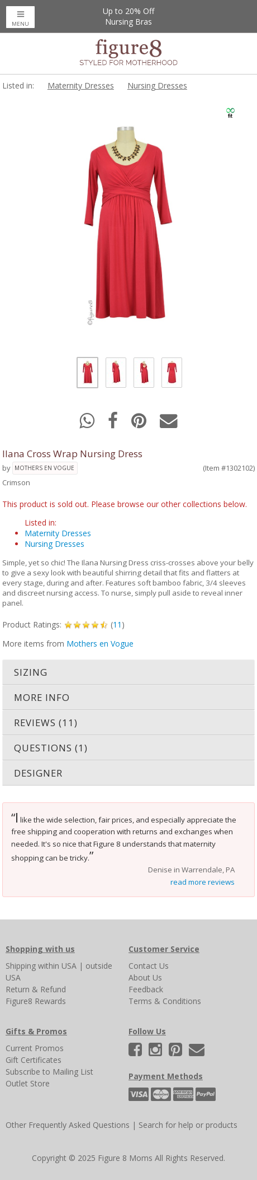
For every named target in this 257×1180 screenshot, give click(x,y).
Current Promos (35, 1048)
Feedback (145, 989)
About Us (145, 977)
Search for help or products (188, 1124)
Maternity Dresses (80, 85)
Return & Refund (36, 989)
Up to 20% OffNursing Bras (128, 16)
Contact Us (148, 965)
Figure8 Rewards (36, 1001)
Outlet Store (28, 1083)
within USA (57, 965)
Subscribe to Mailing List (49, 1071)
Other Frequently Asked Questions (68, 1124)
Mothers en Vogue (44, 468)
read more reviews (202, 882)
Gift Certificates (33, 1059)
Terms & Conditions (164, 1001)
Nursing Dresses (157, 85)
